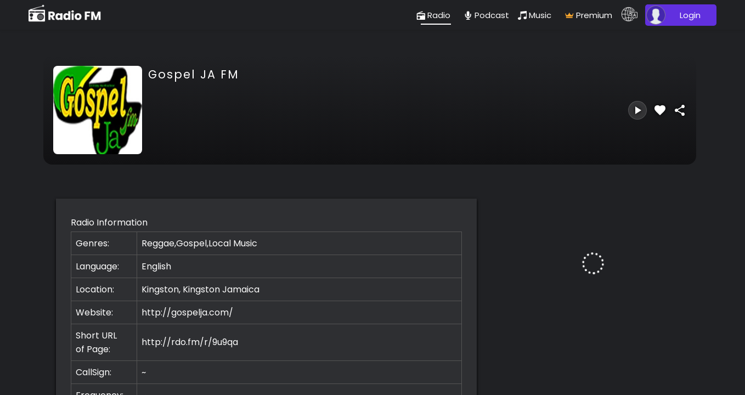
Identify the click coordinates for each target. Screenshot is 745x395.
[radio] (435, 15)
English (156, 266)
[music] (537, 15)
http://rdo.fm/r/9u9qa (190, 342)
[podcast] (486, 15)
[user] (679, 15)
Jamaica (240, 289)
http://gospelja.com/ (187, 312)
